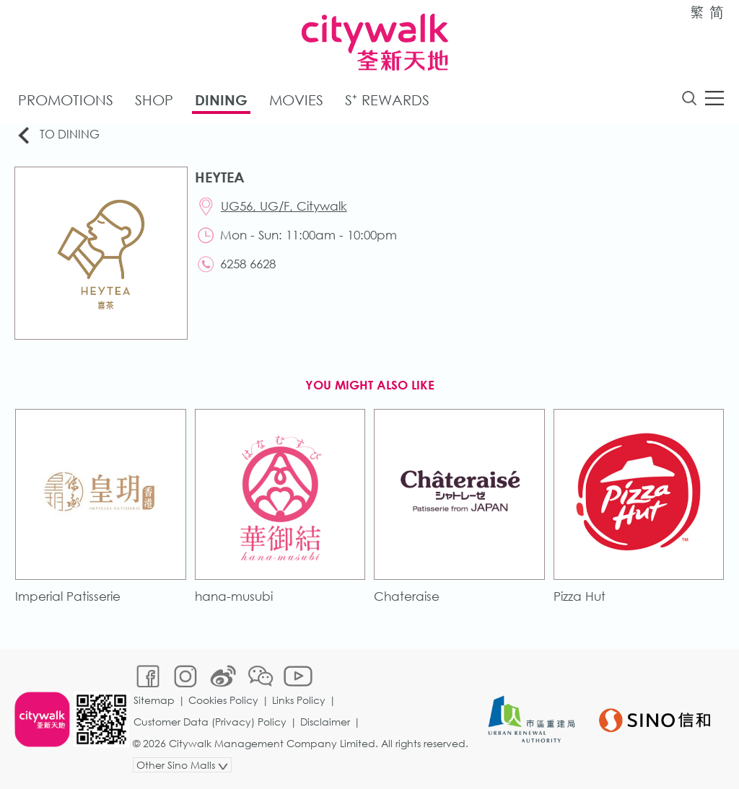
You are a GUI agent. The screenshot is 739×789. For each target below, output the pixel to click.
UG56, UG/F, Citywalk (284, 205)
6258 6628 (248, 263)
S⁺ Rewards (387, 100)
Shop (154, 100)
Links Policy (298, 700)
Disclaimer (325, 721)
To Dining (57, 135)
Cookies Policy (223, 700)
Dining (221, 100)
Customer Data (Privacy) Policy (210, 721)
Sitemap (154, 700)
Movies (296, 100)
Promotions (65, 100)
